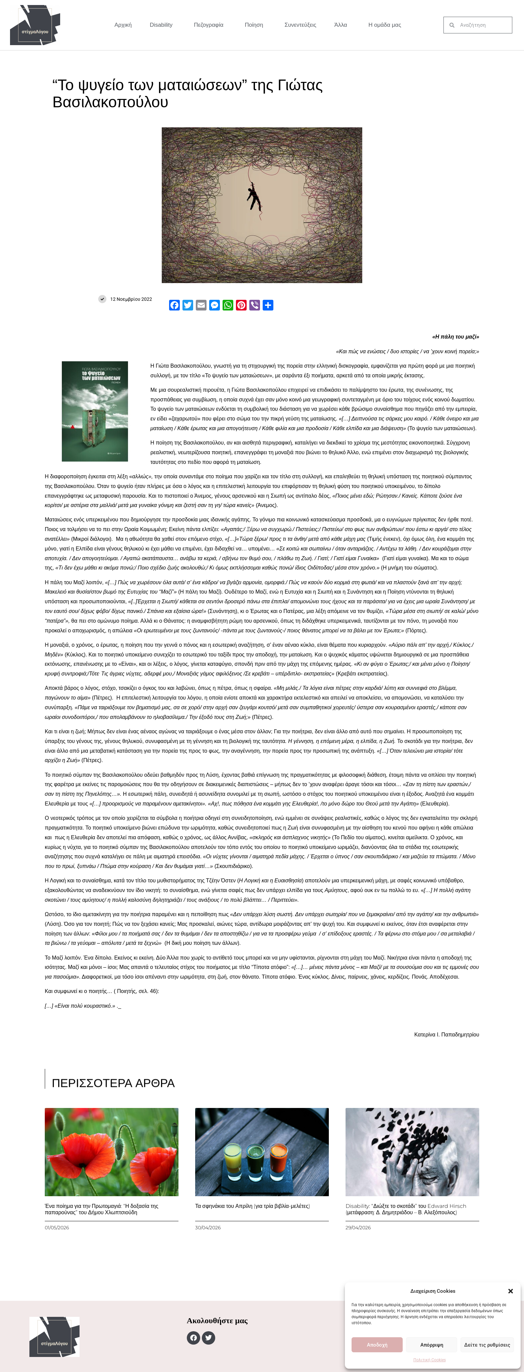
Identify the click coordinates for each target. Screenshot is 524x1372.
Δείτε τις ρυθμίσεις (487, 1345)
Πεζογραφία (210, 25)
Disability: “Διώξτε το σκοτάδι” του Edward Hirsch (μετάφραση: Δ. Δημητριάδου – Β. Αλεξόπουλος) (406, 1209)
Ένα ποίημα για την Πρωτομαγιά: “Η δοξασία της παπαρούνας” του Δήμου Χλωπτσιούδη (101, 1209)
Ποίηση (256, 25)
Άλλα (343, 25)
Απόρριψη (431, 1345)
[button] (510, 1291)
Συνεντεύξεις (300, 25)
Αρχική (123, 25)
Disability (163, 25)
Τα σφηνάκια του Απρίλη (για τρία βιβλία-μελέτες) (252, 1206)
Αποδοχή (377, 1345)
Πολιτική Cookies (429, 1360)
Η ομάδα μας (384, 25)
